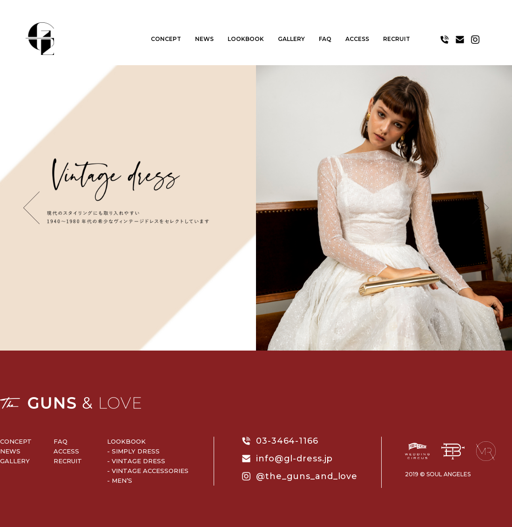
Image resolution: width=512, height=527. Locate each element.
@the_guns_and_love (306, 476)
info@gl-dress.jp (294, 458)
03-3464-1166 (287, 441)
